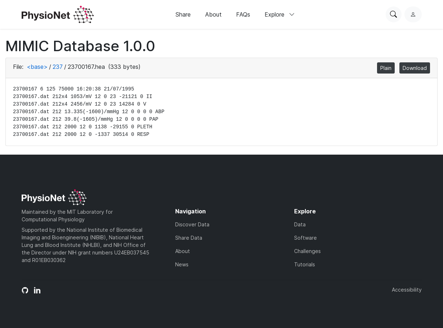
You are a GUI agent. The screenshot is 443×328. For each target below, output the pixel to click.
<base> (37, 66)
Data (300, 224)
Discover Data (192, 224)
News (182, 264)
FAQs (243, 14)
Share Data (188, 238)
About (213, 14)
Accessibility (407, 290)
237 (58, 66)
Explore (280, 14)
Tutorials (304, 264)
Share (183, 14)
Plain (385, 68)
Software (305, 238)
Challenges (307, 251)
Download (415, 68)
